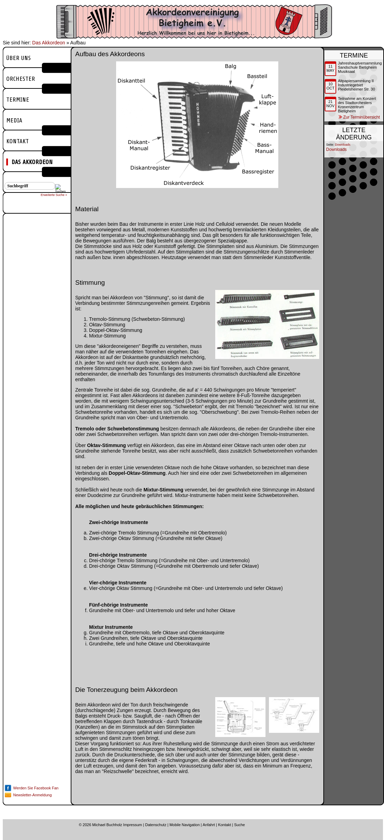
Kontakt (17, 141)
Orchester (20, 78)
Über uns (18, 57)
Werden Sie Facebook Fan (36, 788)
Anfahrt (209, 825)
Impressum (132, 825)
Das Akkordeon (48, 42)
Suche (239, 825)
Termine (17, 99)
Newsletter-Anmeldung (32, 795)
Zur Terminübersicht (361, 117)
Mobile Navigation (184, 825)
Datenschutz (155, 825)
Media (14, 120)
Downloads (343, 144)
